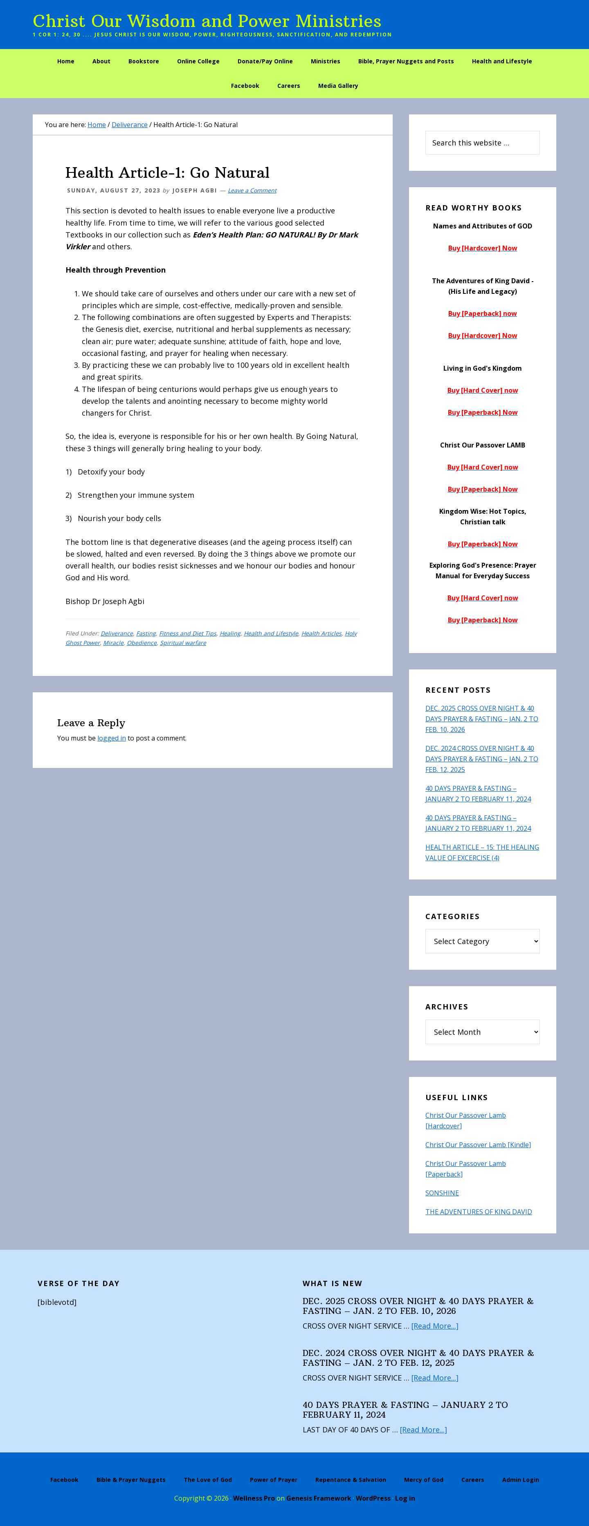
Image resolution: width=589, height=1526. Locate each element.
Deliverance (117, 633)
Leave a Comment (252, 190)
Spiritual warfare (183, 643)
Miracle (113, 643)
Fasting (146, 633)
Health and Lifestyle (271, 633)
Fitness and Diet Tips (187, 633)
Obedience (142, 643)
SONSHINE (442, 1192)
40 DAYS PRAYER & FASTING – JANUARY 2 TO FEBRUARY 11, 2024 (405, 1410)
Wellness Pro (254, 1498)
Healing (230, 633)
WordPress (373, 1498)
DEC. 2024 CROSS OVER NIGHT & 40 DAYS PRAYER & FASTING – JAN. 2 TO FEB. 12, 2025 (481, 759)
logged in (111, 738)
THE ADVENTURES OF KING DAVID (478, 1211)
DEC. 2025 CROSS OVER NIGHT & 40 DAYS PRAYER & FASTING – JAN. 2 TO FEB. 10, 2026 (481, 719)
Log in (405, 1498)
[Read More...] (435, 1326)
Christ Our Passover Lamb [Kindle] (478, 1144)
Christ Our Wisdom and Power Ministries (207, 20)
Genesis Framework (318, 1498)
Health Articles (321, 633)
